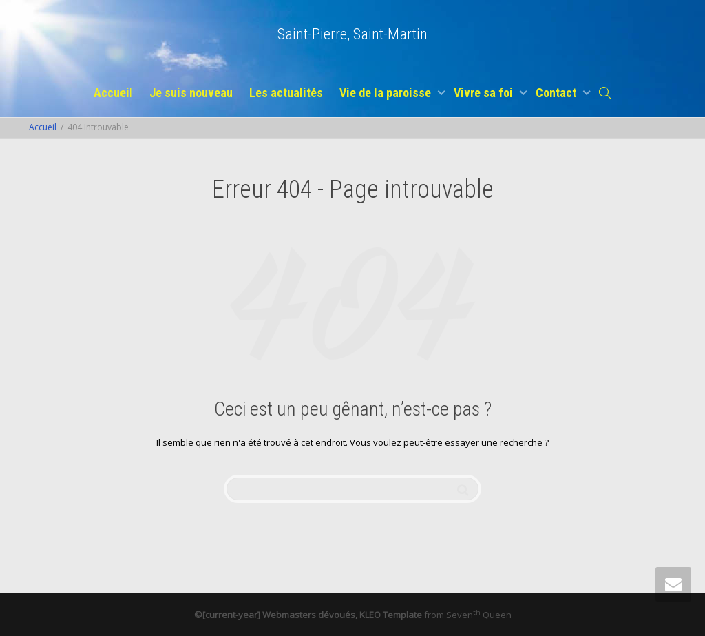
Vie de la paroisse (386, 92)
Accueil (113, 92)
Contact (557, 92)
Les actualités (286, 92)
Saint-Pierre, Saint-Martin (352, 34)
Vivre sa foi (485, 92)
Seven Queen (479, 614)
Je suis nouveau (191, 92)
